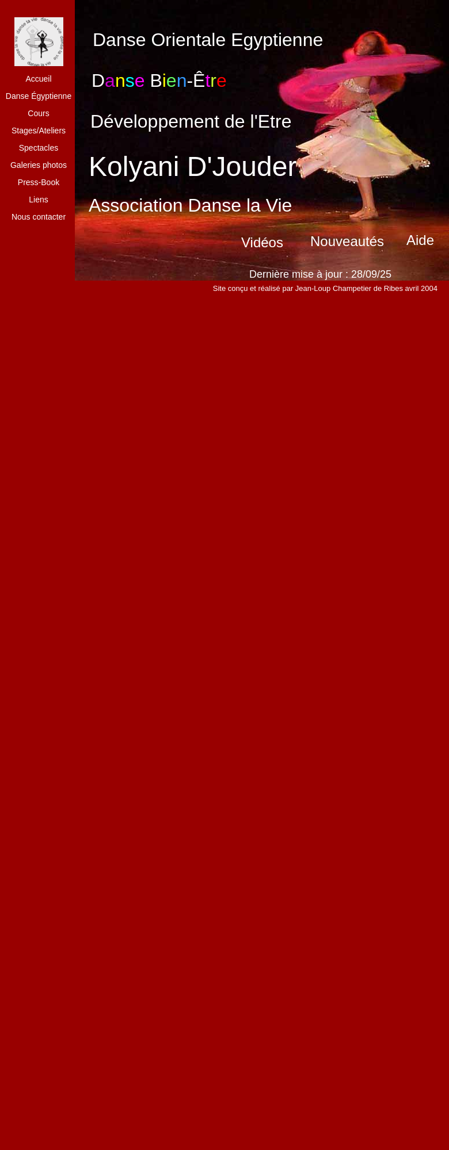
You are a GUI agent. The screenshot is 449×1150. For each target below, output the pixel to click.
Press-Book (38, 182)
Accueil (38, 78)
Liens (38, 199)
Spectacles (38, 147)
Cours (38, 113)
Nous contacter (39, 216)
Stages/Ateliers (39, 130)
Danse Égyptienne (38, 96)
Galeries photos (38, 165)
